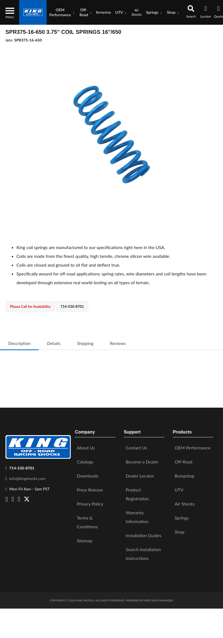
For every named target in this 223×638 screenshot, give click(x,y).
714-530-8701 (22, 465)
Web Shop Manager (158, 598)
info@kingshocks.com (27, 476)
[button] (62, 12)
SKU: (9, 40)
